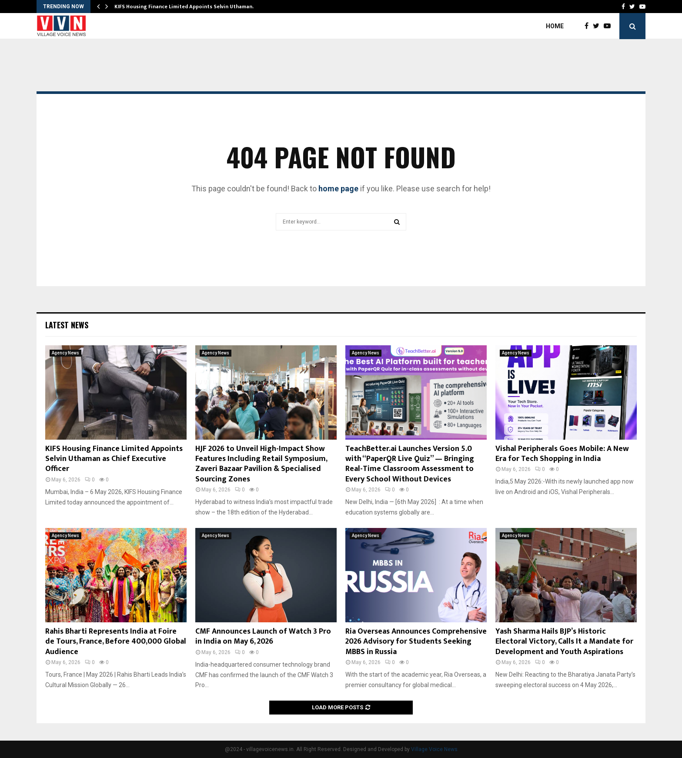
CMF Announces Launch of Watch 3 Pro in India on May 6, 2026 (263, 636)
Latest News (66, 325)
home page (338, 188)
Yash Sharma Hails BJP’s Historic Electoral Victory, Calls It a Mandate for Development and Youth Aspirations (564, 641)
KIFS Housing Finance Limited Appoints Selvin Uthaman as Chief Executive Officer (114, 459)
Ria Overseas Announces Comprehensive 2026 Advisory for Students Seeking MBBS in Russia (416, 641)
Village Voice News (434, 749)
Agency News (65, 353)
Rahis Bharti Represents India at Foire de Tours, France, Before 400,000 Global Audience (115, 641)
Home (555, 26)
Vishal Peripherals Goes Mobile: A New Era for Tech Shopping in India (562, 453)
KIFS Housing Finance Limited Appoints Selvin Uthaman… (185, 6)
